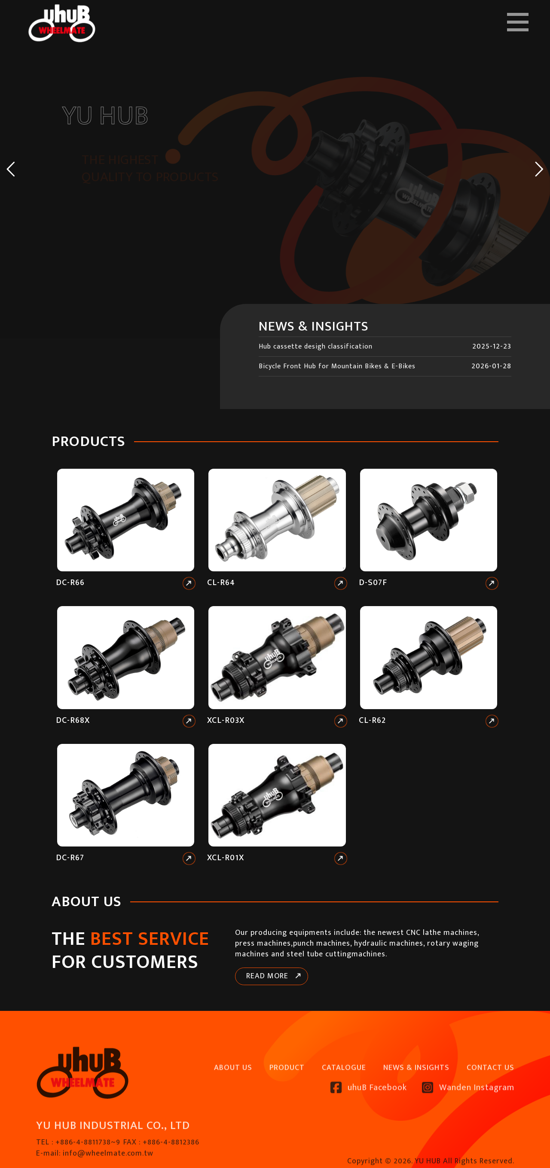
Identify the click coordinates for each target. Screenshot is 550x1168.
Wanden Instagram (468, 1111)
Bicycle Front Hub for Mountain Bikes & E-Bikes (337, 366)
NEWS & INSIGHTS (416, 1091)
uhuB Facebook (368, 1111)
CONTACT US (490, 1091)
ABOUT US (233, 1091)
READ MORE (267, 976)
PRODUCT (287, 1091)
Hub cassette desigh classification (316, 346)
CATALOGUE (344, 1091)
